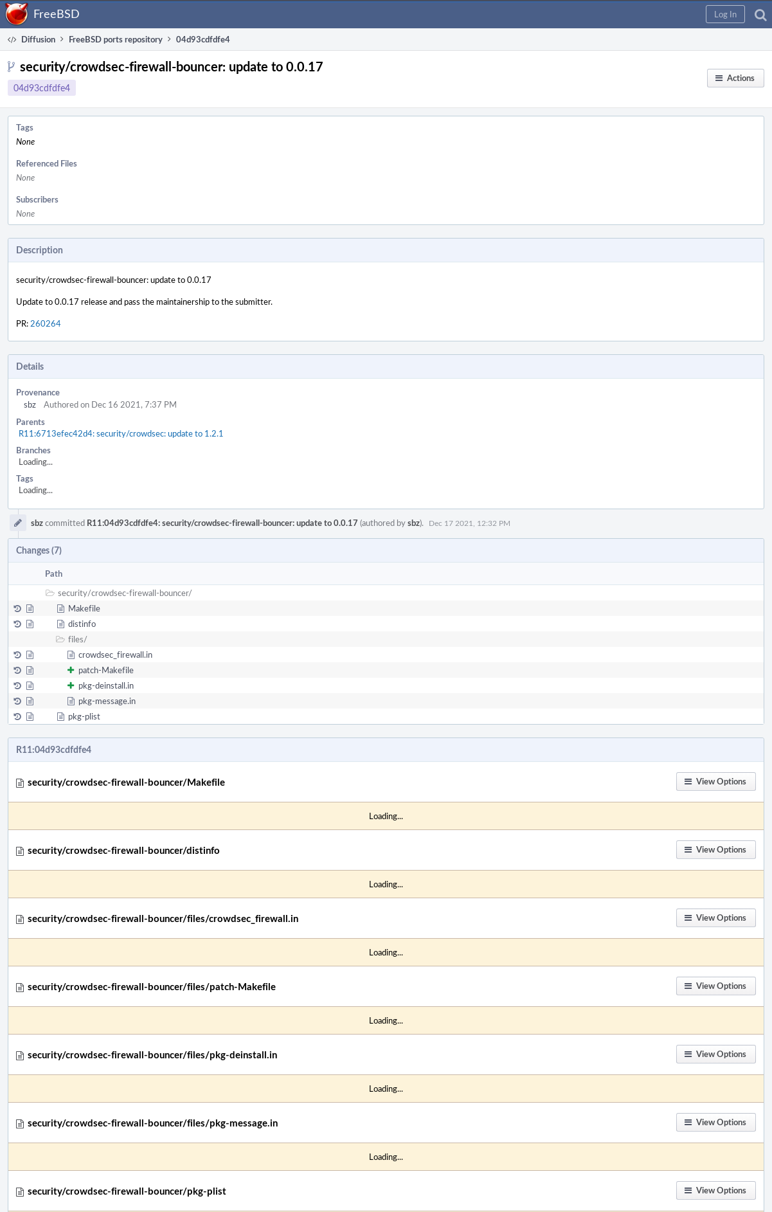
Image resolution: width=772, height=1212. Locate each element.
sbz (30, 404)
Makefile (84, 608)
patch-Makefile (106, 670)
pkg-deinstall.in (106, 685)
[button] (725, 14)
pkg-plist (84, 716)
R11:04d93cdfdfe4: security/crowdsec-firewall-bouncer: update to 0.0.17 (222, 523)
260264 (45, 323)
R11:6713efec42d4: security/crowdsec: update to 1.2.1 (121, 433)
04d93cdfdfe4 (41, 88)
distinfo (82, 623)
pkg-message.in (107, 701)
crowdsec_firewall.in (115, 654)
